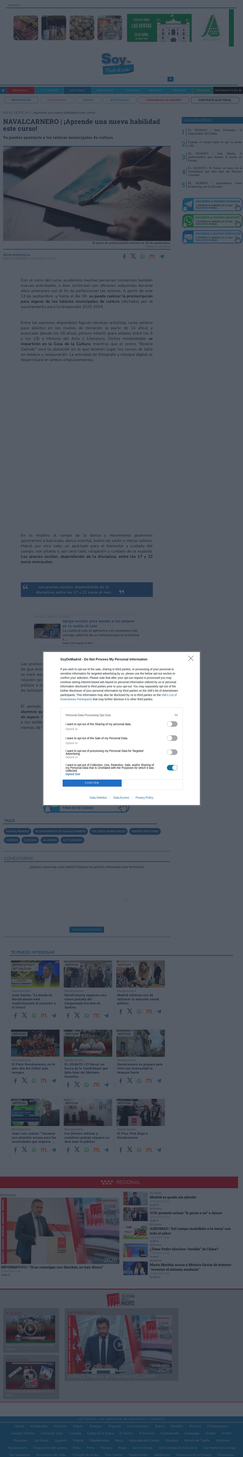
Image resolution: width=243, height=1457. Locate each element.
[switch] (172, 724)
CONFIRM (92, 783)
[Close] (192, 659)
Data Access (121, 797)
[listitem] (122, 715)
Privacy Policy (144, 797)
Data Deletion (98, 797)
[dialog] (121, 728)
